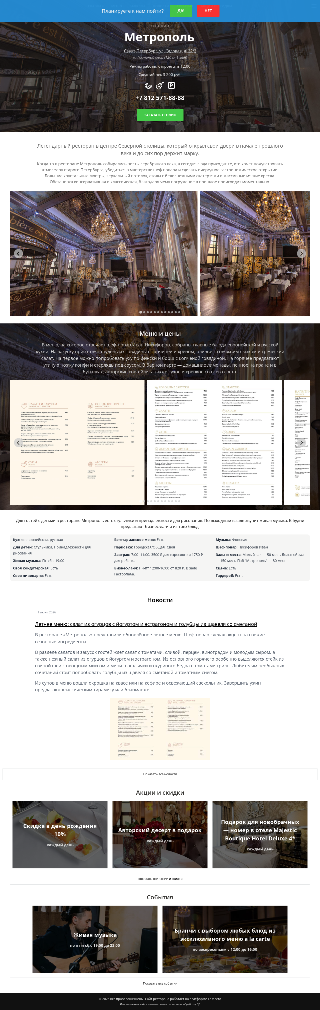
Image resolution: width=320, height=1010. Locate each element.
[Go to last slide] (18, 253)
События (160, 897)
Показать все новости (160, 774)
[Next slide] (301, 253)
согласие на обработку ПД (184, 1004)
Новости (160, 600)
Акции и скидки (160, 792)
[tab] (140, 312)
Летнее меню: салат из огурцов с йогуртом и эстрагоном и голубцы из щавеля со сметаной (146, 624)
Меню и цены (160, 333)
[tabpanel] (104, 253)
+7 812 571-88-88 (160, 97)
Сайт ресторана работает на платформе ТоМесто (183, 999)
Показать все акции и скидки (160, 878)
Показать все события (160, 983)
